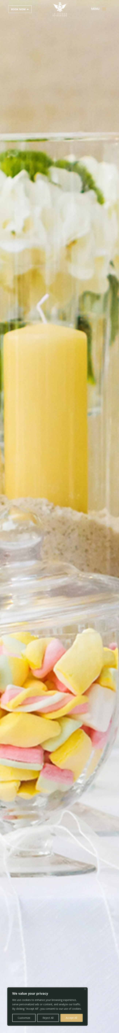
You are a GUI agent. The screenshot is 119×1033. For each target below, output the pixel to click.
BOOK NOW (18, 9)
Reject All (48, 1018)
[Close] (85, 989)
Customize (24, 1018)
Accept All (71, 1018)
